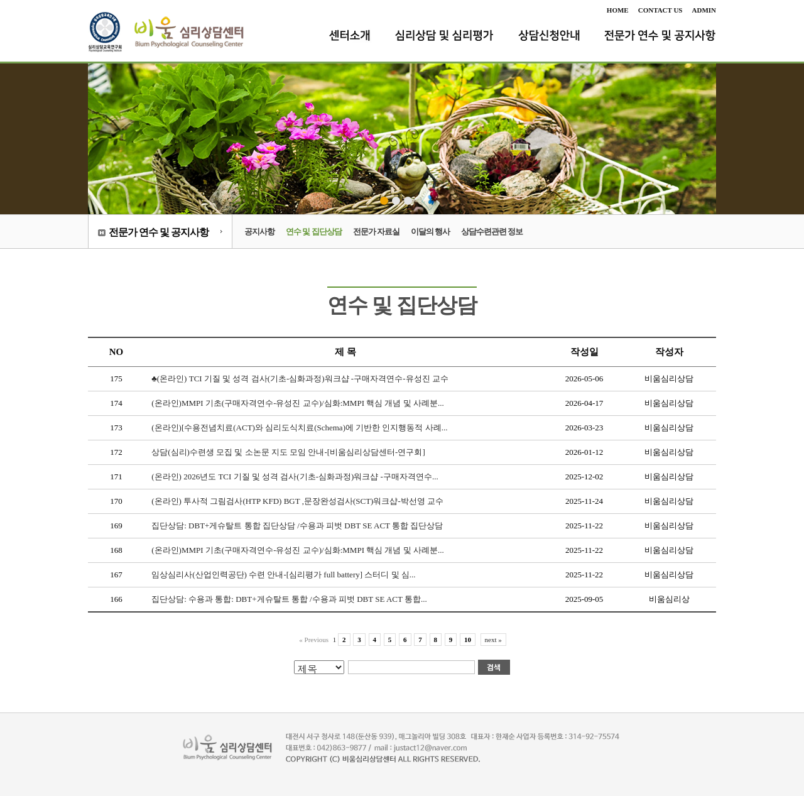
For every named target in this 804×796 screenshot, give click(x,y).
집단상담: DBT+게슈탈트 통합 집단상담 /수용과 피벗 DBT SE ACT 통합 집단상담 (297, 525)
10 (467, 639)
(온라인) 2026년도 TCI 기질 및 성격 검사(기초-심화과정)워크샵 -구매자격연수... (294, 476)
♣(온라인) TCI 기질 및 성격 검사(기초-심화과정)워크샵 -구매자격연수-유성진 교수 (299, 378)
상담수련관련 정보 (492, 231)
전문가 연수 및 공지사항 (159, 232)
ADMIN (704, 10)
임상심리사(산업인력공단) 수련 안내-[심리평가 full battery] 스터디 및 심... (283, 574)
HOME (618, 10)
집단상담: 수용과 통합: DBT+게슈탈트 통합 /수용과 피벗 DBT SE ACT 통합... (288, 599)
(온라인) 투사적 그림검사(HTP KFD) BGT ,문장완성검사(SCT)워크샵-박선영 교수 (297, 501)
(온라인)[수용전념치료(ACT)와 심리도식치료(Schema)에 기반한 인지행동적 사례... (299, 427)
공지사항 (259, 231)
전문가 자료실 (376, 231)
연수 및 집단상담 (314, 231)
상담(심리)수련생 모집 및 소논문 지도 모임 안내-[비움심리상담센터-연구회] (288, 452)
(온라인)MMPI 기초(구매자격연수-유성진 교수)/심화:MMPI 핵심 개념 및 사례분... (297, 403)
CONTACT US (660, 10)
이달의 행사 (430, 231)
